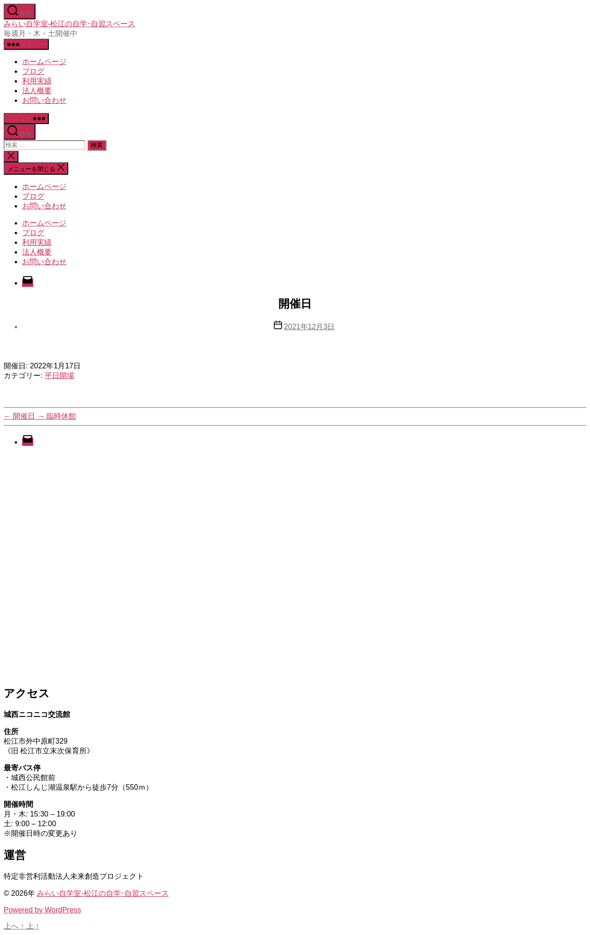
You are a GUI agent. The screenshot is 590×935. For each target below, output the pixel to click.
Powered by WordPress (42, 910)
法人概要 (37, 91)
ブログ (33, 71)
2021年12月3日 (309, 327)
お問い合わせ (44, 100)
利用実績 (37, 81)
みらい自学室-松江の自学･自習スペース (69, 24)
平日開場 (59, 375)
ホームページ (44, 61)
